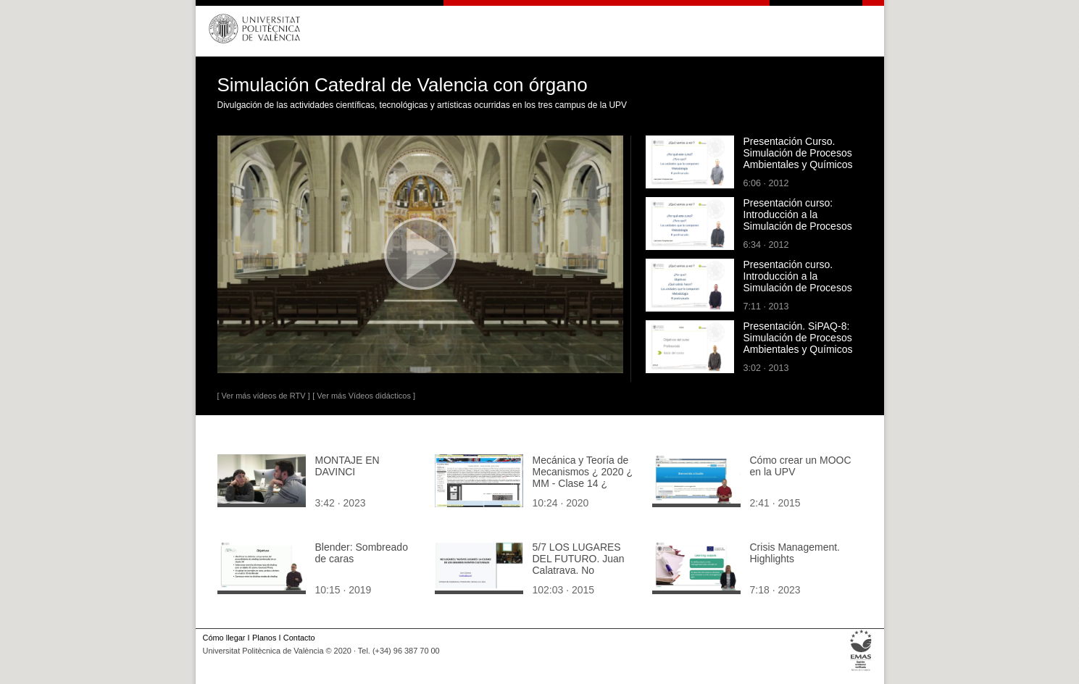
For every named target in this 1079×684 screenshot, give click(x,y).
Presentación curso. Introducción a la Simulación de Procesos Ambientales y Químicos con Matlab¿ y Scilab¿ (798, 288)
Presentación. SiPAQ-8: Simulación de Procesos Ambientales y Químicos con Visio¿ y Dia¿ (798, 343)
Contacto (299, 637)
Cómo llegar (224, 637)
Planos (264, 637)
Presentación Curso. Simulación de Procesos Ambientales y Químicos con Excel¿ (798, 158)
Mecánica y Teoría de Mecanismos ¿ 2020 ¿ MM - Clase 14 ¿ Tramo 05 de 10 (583, 477)
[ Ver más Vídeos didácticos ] (363, 395)
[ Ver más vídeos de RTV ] (263, 395)
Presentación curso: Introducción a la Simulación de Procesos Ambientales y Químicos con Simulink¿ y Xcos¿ (798, 226)
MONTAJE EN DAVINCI (347, 465)
